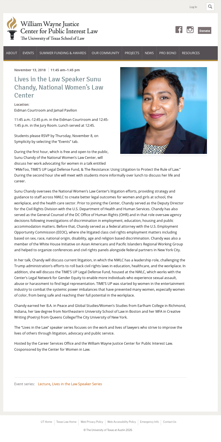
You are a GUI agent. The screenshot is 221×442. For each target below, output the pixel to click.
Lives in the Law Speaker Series (77, 384)
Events (28, 53)
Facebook (178, 30)
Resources (191, 53)
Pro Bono (167, 53)
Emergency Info (149, 421)
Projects (132, 53)
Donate (204, 31)
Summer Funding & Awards (62, 55)
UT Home (46, 421)
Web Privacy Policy (92, 421)
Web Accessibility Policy (121, 421)
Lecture (44, 384)
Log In (193, 7)
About (13, 55)
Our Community (105, 55)
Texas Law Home (66, 421)
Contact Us (169, 421)
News (149, 53)
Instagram (190, 30)
